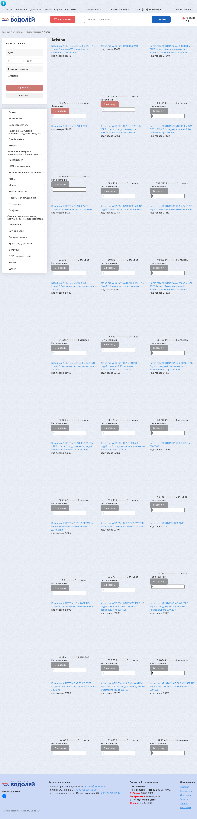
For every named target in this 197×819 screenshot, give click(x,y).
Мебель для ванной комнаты (25, 172)
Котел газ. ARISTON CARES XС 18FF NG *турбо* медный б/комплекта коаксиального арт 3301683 (171, 366)
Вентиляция (25, 119)
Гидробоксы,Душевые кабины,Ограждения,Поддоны (25, 132)
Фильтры (25, 250)
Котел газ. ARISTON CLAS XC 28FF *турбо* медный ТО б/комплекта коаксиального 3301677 (169, 606)
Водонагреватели (25, 125)
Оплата (48, 9)
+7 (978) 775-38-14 (109, 793)
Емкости (25, 145)
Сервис (58, 9)
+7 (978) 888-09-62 (150, 9)
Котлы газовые (33, 32)
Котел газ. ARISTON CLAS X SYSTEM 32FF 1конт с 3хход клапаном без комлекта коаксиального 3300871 (170, 49)
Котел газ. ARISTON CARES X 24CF (120, 46)
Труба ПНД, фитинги (25, 243)
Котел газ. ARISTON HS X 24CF (167, 523)
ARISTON (13, 76)
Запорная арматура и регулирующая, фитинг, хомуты (25, 152)
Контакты (70, 9)
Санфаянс (25, 210)
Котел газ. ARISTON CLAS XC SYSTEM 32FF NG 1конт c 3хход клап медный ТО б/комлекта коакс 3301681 (123, 686)
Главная (7, 9)
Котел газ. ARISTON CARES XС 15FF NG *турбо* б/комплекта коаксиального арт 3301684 (73, 366)
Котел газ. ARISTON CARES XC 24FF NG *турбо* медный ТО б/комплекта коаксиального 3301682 (73, 49)
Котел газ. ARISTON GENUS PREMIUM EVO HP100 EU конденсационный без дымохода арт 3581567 (171, 129)
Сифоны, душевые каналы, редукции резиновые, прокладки (25, 217)
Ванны (25, 112)
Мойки (25, 185)
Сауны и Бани (25, 231)
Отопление (18, 32)
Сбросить (24, 95)
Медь (9, 179)
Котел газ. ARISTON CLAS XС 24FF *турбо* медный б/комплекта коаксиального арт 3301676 (120, 366)
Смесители (25, 225)
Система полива (25, 237)
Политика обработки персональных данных (21, 811)
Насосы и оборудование (25, 198)
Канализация (25, 160)
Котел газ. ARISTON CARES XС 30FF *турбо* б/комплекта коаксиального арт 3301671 (73, 686)
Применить (24, 87)
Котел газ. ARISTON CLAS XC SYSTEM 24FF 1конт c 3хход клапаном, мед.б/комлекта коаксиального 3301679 (72, 446)
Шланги (25, 269)
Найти (161, 19)
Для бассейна (25, 139)
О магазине (21, 9)
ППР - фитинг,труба (25, 256)
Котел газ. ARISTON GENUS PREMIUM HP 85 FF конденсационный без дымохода (72, 526)
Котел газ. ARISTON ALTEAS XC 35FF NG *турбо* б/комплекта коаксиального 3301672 (172, 686)
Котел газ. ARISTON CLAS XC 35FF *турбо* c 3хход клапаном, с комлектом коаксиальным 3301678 (123, 446)
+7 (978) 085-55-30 (86, 789)
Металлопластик (25, 191)
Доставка (35, 9)
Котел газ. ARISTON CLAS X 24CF (69, 126)
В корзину (60, 111)
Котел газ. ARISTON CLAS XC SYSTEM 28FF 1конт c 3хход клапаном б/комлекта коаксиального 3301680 (171, 286)
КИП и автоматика (17, 166)
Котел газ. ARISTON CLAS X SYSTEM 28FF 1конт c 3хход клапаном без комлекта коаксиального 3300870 (121, 129)
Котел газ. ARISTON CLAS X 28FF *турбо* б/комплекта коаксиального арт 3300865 (73, 286)
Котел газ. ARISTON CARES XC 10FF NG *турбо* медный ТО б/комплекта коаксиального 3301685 (122, 606)
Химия (25, 262)
